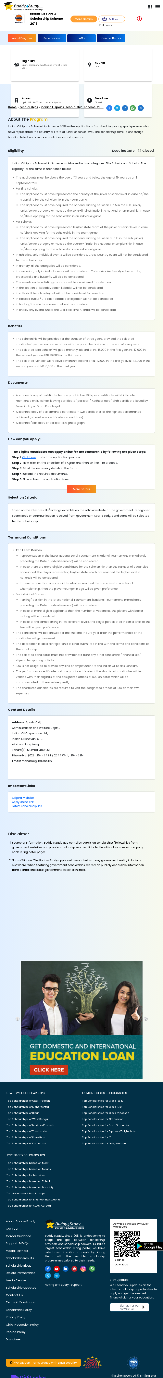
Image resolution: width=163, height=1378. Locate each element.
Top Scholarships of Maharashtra (27, 1107)
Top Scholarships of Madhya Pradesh (30, 1125)
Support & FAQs (17, 1243)
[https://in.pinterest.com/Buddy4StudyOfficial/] (74, 1268)
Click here (29, 457)
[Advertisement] (30, 95)
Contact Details (111, 38)
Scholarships (52, 38)
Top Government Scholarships (25, 1193)
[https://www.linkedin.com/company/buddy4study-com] (65, 1268)
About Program (22, 38)
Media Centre (16, 1280)
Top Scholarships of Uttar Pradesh (28, 1101)
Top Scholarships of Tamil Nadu (26, 1131)
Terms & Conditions (20, 1302)
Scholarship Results (20, 1258)
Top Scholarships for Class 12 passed (105, 1113)
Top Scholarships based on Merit (27, 1163)
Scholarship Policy (19, 1310)
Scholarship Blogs (18, 1265)
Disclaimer (13, 1339)
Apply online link (23, 802)
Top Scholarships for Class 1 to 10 (102, 1101)
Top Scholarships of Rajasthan (25, 1137)
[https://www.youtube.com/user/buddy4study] (56, 1268)
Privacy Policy (15, 1317)
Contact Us (14, 1295)
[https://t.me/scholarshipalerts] (56, 1275)
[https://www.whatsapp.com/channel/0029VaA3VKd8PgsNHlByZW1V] (92, 1268)
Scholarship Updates (21, 1287)
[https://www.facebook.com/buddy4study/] (47, 1268)
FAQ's (81, 38)
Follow (110, 19)
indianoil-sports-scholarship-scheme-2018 (72, 107)
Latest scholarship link (27, 806)
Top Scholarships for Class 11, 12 (102, 1107)
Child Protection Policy (22, 1324)
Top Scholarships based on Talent (28, 1181)
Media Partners (17, 1251)
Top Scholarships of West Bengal (27, 1119)
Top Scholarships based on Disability (29, 1187)
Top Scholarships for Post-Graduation (106, 1125)
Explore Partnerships (20, 1273)
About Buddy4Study (20, 1221)
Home (12, 107)
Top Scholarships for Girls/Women (104, 1143)
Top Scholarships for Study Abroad (28, 1206)
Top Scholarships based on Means (28, 1169)
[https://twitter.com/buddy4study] (47, 1275)
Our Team (13, 1228)
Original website (23, 798)
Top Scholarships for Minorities (25, 1175)
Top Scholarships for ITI (96, 1137)
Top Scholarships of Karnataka (26, 1143)
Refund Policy (15, 1332)
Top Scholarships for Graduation (102, 1119)
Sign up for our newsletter (133, 1307)
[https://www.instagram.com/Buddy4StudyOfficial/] (83, 1268)
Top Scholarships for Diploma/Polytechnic (109, 1131)
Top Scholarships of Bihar (22, 1113)
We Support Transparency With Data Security (43, 1363)
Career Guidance (18, 1236)
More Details (84, 19)
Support (76, 1285)
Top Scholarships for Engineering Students (33, 1199)
